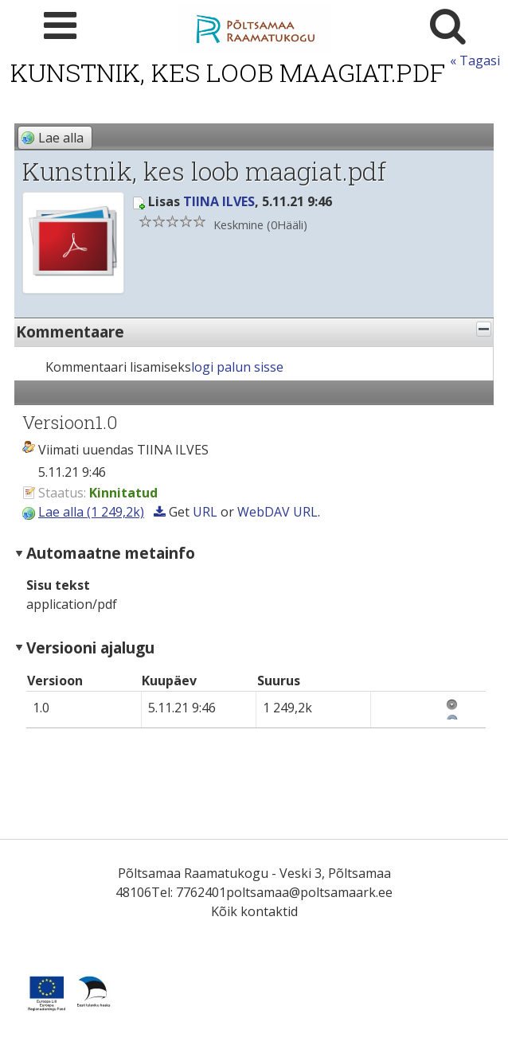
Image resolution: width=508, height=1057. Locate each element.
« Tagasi (475, 60)
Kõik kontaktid (254, 911)
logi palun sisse (237, 367)
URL (205, 512)
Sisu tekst (58, 585)
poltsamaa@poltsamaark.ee (309, 892)
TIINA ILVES (219, 201)
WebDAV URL (277, 512)
